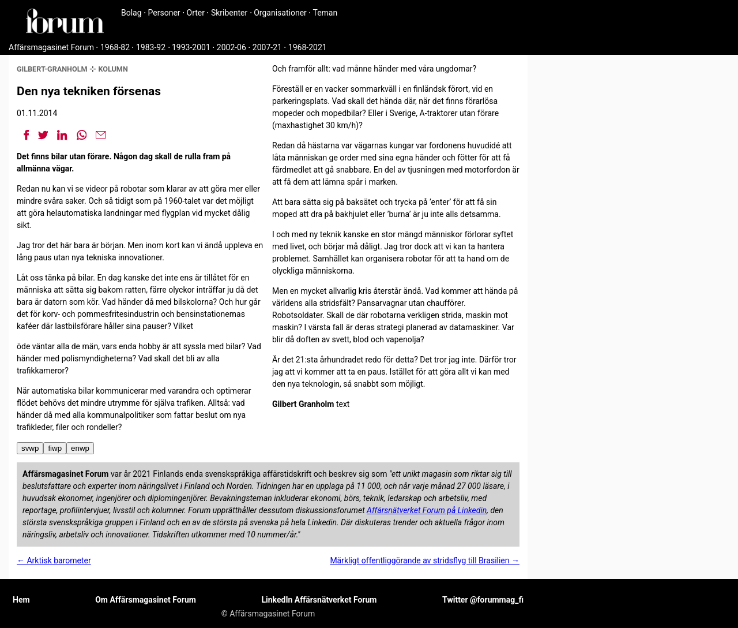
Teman (324, 12)
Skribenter (229, 12)
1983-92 (150, 47)
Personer (164, 12)
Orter (196, 12)
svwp (30, 448)
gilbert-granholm (52, 69)
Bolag (131, 12)
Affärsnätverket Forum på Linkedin (427, 510)
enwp (80, 448)
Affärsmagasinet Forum (51, 47)
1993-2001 (191, 47)
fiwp (55, 448)
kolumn (112, 69)
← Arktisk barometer (54, 560)
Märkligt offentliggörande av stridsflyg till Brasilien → (424, 560)
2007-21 (267, 47)
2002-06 (231, 47)
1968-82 (115, 47)
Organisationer (280, 12)
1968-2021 (307, 47)
